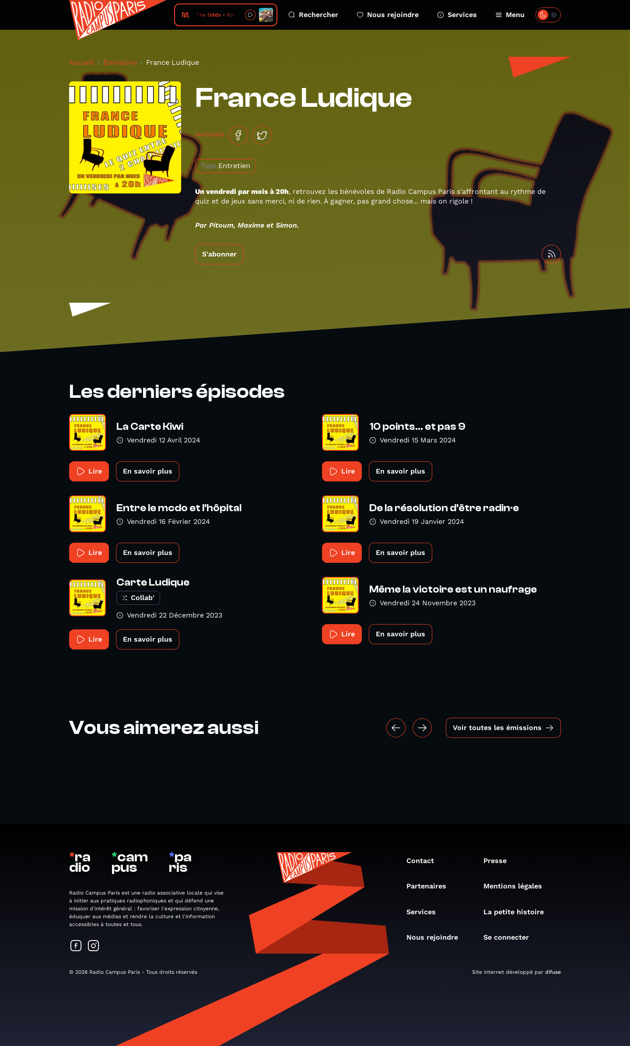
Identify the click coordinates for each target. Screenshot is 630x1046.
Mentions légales (517, 886)
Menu (510, 15)
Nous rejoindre (388, 15)
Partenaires (430, 886)
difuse (553, 972)
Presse (499, 860)
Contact (424, 860)
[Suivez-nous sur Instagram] (94, 946)
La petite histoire (518, 912)
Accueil (81, 62)
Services (457, 15)
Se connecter (510, 937)
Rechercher (313, 15)
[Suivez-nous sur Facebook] (76, 946)
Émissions (120, 62)
